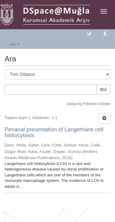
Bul (103, 89)
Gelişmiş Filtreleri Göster (88, 103)
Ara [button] (14, 44)
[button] (89, 33)
